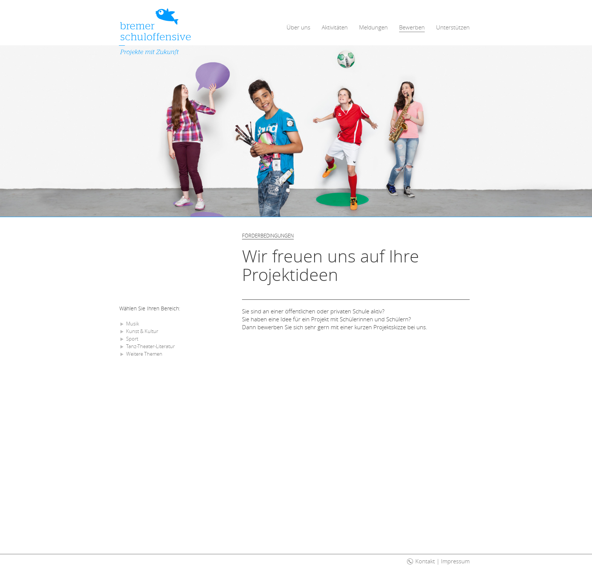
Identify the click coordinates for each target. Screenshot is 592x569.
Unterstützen (453, 27)
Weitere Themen (144, 353)
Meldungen (373, 27)
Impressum (455, 561)
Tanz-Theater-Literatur (150, 346)
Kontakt (425, 561)
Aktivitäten (335, 27)
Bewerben (412, 27)
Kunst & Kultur (142, 331)
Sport (132, 338)
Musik (132, 323)
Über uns (298, 27)
